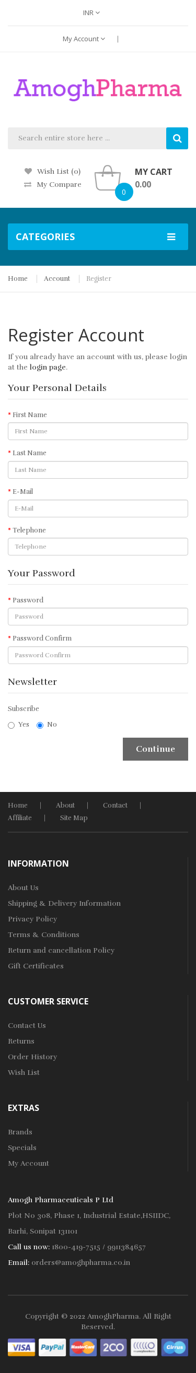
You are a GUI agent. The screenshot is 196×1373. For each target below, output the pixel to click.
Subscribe (23, 709)
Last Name (30, 453)
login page (48, 367)
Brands (20, 1132)
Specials (22, 1147)
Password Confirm (42, 638)
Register (98, 279)
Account (57, 279)
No (47, 724)
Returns (21, 1041)
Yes (18, 724)
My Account (84, 38)
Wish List (24, 1072)
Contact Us (27, 1025)
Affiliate (20, 818)
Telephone (29, 530)
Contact (115, 805)
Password (28, 600)
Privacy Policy (32, 919)
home (18, 805)
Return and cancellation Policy (61, 950)
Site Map (74, 818)
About (65, 805)
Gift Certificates (36, 966)
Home (18, 279)
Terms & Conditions (43, 934)
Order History (32, 1056)
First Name (30, 415)
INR (91, 12)
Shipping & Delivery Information (64, 903)
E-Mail (23, 492)
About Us (23, 887)
